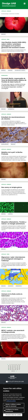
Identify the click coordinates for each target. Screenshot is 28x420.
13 (13, 365)
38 (12, 371)
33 (12, 369)
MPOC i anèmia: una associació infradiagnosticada (12, 331)
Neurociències (4, 144)
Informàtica (11, 109)
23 (19, 367)
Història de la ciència (20, 70)
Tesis (8, 39)
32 (10, 369)
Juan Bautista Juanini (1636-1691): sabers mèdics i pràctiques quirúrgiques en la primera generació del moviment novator (13, 44)
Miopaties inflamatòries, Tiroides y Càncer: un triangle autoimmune (13, 223)
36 (17, 369)
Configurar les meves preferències (11, 410)
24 (8, 368)
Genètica (10, 213)
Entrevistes (4, 75)
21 (15, 367)
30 (19, 368)
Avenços (9, 11)
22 (17, 367)
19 (12, 367)
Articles (3, 11)
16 (19, 365)
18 (10, 367)
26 (12, 368)
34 (13, 369)
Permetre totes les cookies (12, 415)
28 (15, 368)
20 (13, 367)
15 (17, 365)
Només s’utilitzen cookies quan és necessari (12, 405)
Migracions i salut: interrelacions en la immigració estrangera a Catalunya (13, 258)
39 (13, 371)
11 (10, 365)
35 (15, 369)
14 (15, 365)
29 (17, 368)
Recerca (3, 70)
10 (8, 365)
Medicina (3, 34)
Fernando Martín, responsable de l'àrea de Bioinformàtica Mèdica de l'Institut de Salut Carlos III (13, 80)
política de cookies (11, 400)
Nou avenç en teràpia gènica (11, 187)
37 (19, 369)
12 (12, 365)
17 (8, 367)
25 (10, 368)
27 (13, 368)
